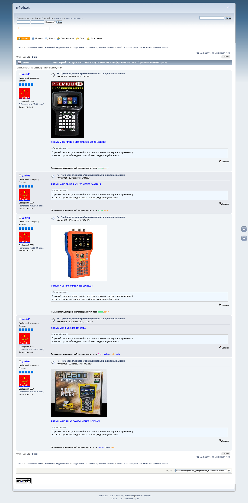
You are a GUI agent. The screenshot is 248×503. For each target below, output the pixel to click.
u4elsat (23, 7)
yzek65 (26, 74)
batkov (106, 354)
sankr (106, 168)
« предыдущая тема (205, 53)
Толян (107, 447)
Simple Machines (127, 496)
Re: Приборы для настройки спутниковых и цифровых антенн (91, 73)
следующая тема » (223, 53)
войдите (57, 18)
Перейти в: (170, 471)
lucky (118, 354)
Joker (100, 354)
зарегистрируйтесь (74, 18)
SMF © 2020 (115, 496)
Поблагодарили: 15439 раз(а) (31, 104)
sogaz (100, 168)
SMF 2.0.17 (103, 496)
